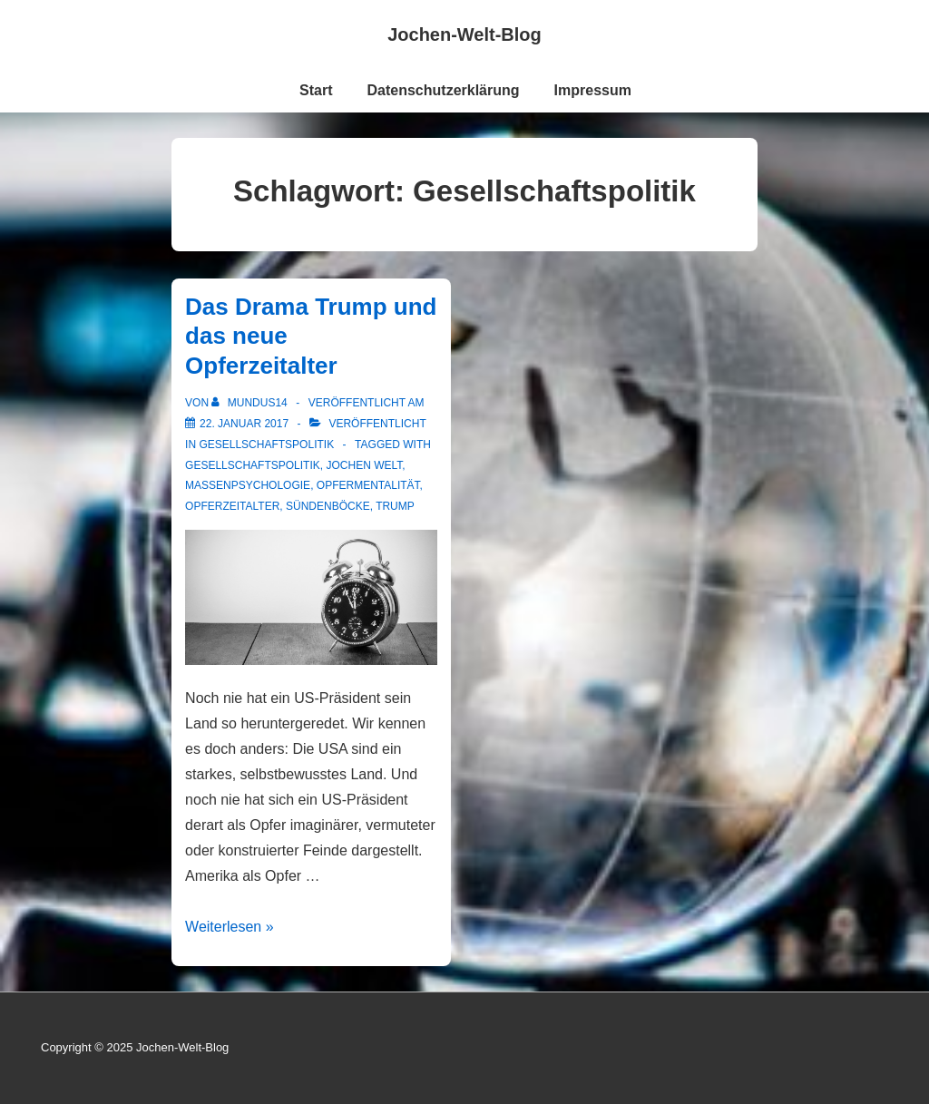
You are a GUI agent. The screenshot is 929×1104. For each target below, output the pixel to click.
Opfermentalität (368, 485)
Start (315, 90)
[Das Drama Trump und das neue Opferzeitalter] (244, 423)
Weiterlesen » (229, 926)
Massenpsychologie (247, 485)
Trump (395, 506)
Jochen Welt (364, 465)
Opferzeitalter (232, 506)
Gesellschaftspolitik (266, 444)
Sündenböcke (328, 506)
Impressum (592, 90)
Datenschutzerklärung (443, 90)
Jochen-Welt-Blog (464, 34)
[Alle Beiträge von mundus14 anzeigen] (250, 402)
